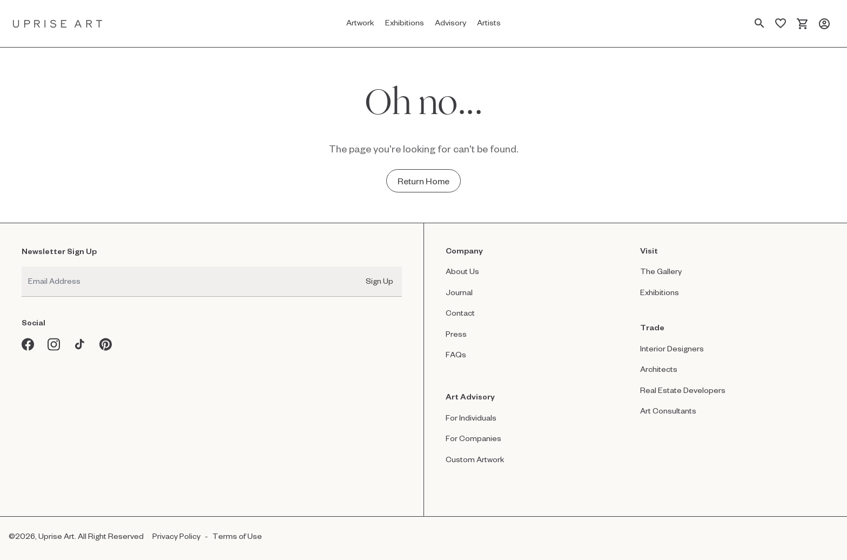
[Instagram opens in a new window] (54, 344)
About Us (462, 271)
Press (456, 334)
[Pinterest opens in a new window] (105, 344)
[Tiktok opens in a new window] (79, 344)
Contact (460, 313)
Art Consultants (668, 410)
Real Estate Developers (682, 390)
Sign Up (379, 281)
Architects (658, 369)
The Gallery (661, 271)
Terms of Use (237, 536)
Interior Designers (672, 348)
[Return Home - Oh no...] (423, 180)
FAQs (456, 354)
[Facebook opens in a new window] (28, 344)
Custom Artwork (475, 459)
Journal (459, 292)
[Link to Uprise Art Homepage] (58, 23)
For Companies (473, 438)
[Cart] (802, 23)
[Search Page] (759, 23)
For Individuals (471, 417)
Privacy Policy (176, 536)
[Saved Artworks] (780, 23)
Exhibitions (659, 292)
